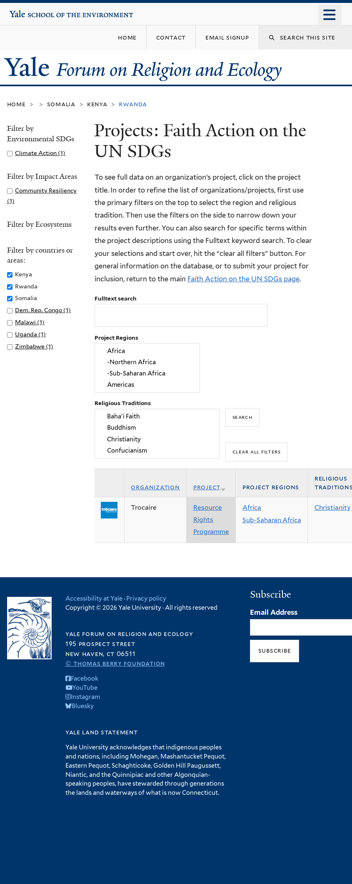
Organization (155, 487)
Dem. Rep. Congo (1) (43, 310)
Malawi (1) (30, 322)
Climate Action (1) (40, 153)
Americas (147, 385)
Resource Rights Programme (211, 519)
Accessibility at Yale (93, 598)
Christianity (157, 439)
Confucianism (157, 450)
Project (209, 487)
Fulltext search (116, 298)
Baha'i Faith (157, 416)
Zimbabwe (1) (34, 346)
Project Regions (116, 337)
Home (16, 104)
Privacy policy (146, 598)
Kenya (97, 104)
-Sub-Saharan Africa (147, 373)
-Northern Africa (147, 362)
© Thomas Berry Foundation (115, 663)
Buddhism (157, 427)
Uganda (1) (30, 334)
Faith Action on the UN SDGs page (243, 279)
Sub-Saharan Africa (271, 520)
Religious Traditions (123, 403)
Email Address (273, 612)
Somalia (61, 104)
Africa (147, 350)
